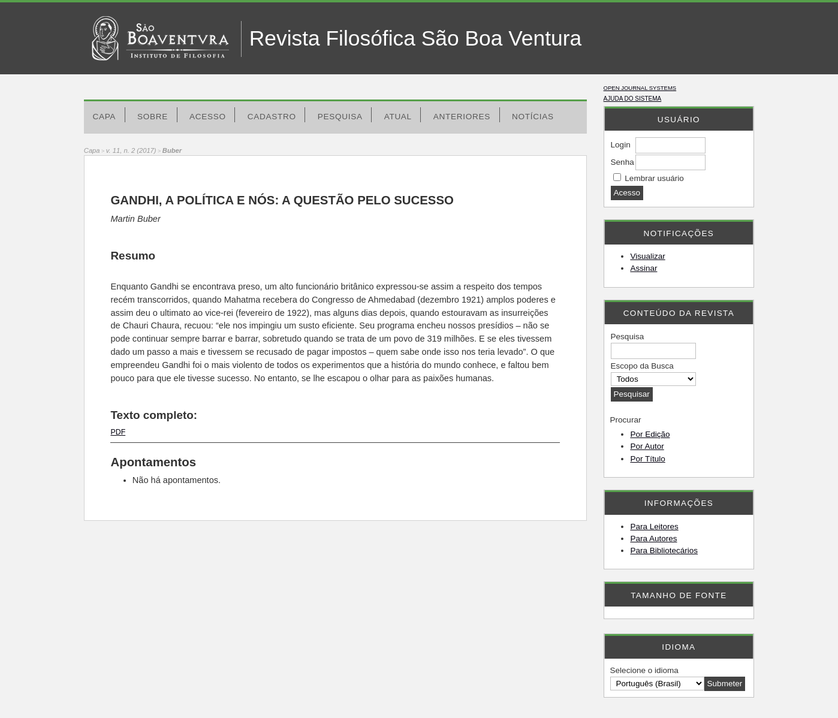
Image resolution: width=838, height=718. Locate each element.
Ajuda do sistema (633, 98)
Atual (398, 116)
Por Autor (647, 446)
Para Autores (653, 538)
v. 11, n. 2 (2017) (131, 150)
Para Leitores (654, 526)
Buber (172, 150)
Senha (622, 162)
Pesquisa (340, 116)
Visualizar (647, 256)
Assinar (643, 268)
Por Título (647, 458)
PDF (117, 432)
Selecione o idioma (644, 670)
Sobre (152, 116)
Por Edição (650, 434)
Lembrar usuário (654, 178)
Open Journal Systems (640, 88)
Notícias (533, 116)
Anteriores (461, 116)
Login (621, 144)
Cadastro (272, 116)
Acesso (207, 116)
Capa (104, 116)
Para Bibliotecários (664, 550)
